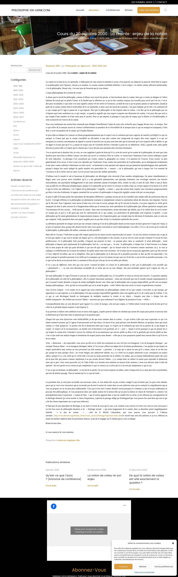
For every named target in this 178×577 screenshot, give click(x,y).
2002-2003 (18, 103)
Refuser (142, 566)
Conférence (19, 121)
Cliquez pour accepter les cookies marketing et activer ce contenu (89, 526)
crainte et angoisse (65, 440)
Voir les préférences (164, 566)
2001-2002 (18, 99)
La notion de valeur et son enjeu (103, 475)
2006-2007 (18, 117)
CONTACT (161, 2)
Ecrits (16, 135)
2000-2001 (97, 65)
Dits (105, 65)
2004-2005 (18, 112)
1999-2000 (18, 90)
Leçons (16, 139)
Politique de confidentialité (144, 572)
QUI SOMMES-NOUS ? (143, 2)
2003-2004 (18, 108)
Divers (16, 130)
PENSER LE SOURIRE (20, 208)
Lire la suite (51, 485)
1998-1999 (17, 86)
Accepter (123, 566)
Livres (16, 152)
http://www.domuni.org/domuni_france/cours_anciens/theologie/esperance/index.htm (88, 415)
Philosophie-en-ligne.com (77, 65)
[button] (173, 543)
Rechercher (16, 65)
